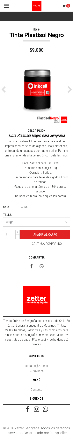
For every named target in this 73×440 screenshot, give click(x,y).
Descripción (37, 131)
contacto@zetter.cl (36, 366)
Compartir (37, 257)
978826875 (37, 371)
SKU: (6, 207)
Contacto (36, 390)
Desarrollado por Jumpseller (45, 433)
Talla (7, 215)
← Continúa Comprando (45, 244)
